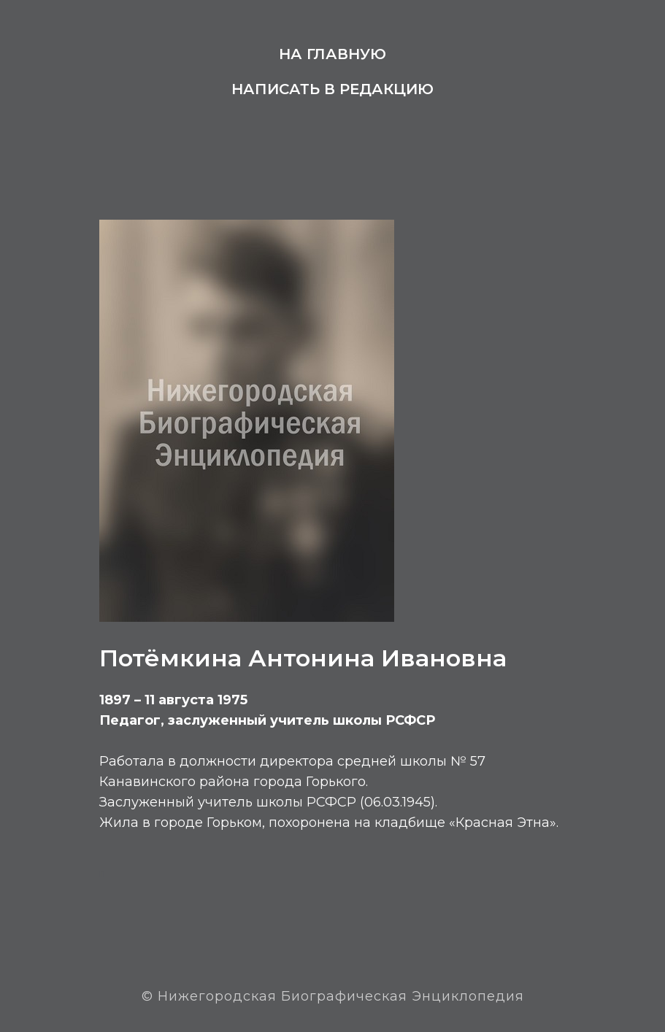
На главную (332, 54)
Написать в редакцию (332, 89)
